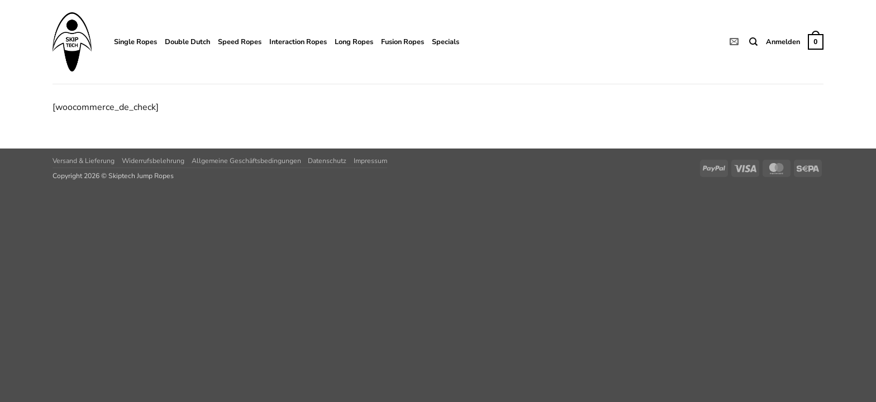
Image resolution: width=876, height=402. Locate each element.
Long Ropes (354, 42)
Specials (445, 42)
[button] (783, 42)
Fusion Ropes (402, 42)
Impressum (370, 160)
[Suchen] (753, 41)
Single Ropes (135, 42)
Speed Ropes (239, 42)
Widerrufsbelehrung (153, 160)
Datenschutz (327, 160)
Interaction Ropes (298, 42)
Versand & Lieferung (84, 160)
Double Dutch (187, 42)
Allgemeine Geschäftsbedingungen (246, 160)
